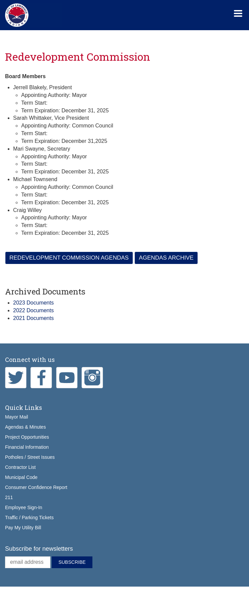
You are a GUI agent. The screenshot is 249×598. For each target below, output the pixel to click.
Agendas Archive (166, 258)
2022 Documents (33, 310)
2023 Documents (33, 303)
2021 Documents (33, 318)
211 (9, 497)
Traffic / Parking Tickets (29, 517)
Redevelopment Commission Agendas (69, 258)
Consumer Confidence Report (36, 487)
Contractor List (20, 467)
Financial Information (27, 447)
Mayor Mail (16, 417)
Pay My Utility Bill (23, 527)
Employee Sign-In (23, 507)
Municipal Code (21, 477)
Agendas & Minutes (25, 427)
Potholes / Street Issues (30, 457)
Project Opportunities (27, 437)
